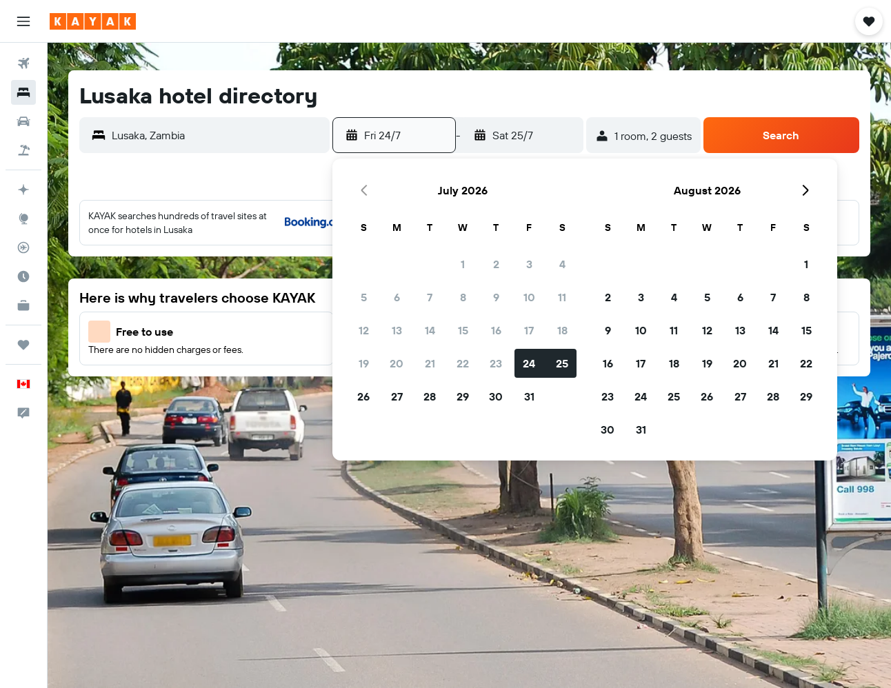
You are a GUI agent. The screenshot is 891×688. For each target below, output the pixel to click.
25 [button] (562, 363)
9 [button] (496, 297)
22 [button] (463, 363)
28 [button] (429, 396)
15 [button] (463, 330)
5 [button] (364, 297)
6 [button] (397, 297)
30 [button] (496, 396)
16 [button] (496, 330)
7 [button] (429, 297)
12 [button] (364, 330)
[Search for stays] (23, 92)
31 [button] (529, 396)
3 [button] (529, 264)
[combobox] (217, 135)
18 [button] (562, 330)
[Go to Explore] (23, 218)
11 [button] (562, 297)
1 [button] (463, 264)
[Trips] (23, 344)
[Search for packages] (23, 150)
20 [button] (396, 363)
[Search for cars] (23, 121)
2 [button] (496, 264)
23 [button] (496, 363)
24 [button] (529, 363)
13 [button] (397, 330)
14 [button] (430, 330)
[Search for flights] (23, 63)
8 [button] (463, 297)
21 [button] (430, 363)
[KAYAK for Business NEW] (23, 305)
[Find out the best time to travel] (23, 276)
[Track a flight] (23, 247)
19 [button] (364, 363)
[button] (23, 21)
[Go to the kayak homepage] (93, 21)
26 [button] (363, 396)
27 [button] (397, 396)
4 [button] (562, 264)
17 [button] (529, 330)
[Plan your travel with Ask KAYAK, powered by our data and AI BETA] (23, 189)
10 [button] (529, 297)
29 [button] (463, 396)
